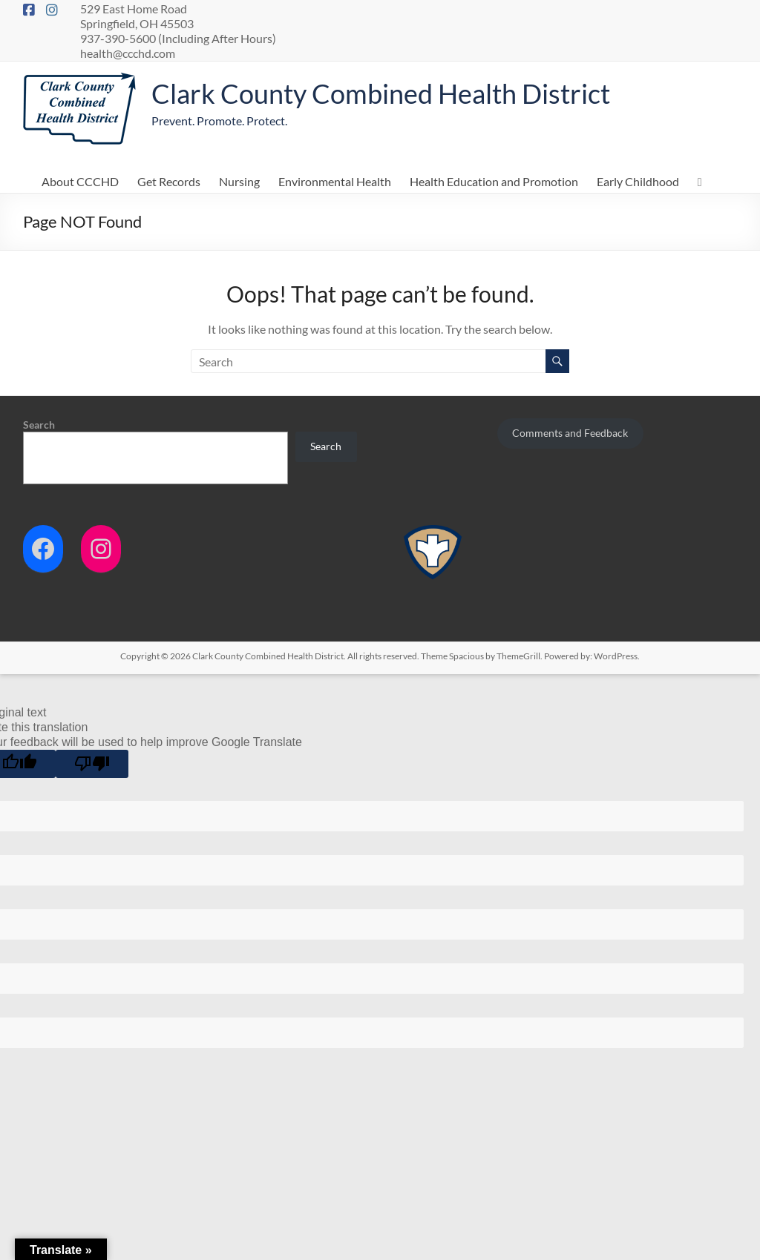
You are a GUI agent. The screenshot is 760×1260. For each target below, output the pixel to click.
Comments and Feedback (570, 432)
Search (39, 424)
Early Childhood (638, 181)
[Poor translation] (92, 764)
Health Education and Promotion (494, 181)
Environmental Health (334, 181)
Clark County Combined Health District (380, 93)
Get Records (168, 181)
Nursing (239, 181)
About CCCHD (80, 181)
